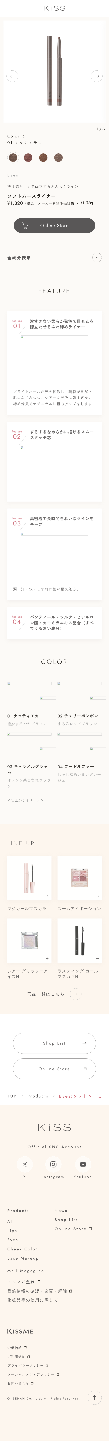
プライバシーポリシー (27, 1365)
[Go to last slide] (12, 76)
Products (18, 1211)
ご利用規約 (18, 1356)
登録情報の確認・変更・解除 (40, 1291)
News (61, 1211)
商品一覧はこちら (54, 994)
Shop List (66, 1220)
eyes (12, 1240)
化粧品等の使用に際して (33, 1300)
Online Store (73, 1229)
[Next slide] (97, 76)
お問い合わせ (20, 1383)
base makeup (23, 1258)
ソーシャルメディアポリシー (33, 1374)
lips (12, 1231)
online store (45, 225)
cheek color (22, 1249)
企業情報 (17, 1348)
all (10, 1221)
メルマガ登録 (23, 1282)
